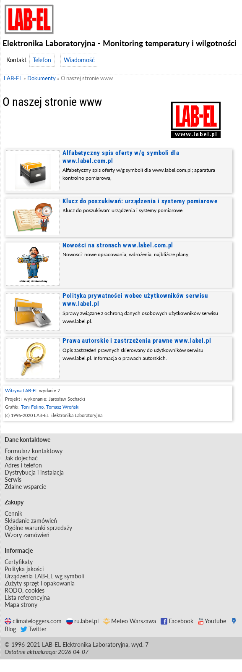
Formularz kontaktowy (33, 450)
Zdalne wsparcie (25, 486)
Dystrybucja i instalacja (34, 472)
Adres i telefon (23, 465)
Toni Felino (32, 407)
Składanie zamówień (31, 520)
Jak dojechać (21, 458)
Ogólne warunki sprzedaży (38, 527)
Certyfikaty (19, 561)
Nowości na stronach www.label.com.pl (117, 245)
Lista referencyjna (27, 597)
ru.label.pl (82, 621)
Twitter (34, 629)
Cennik (13, 513)
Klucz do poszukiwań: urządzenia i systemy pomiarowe (140, 201)
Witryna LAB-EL (21, 390)
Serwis (13, 479)
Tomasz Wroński (63, 407)
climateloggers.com (33, 621)
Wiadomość (79, 59)
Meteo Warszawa (129, 621)
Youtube (212, 621)
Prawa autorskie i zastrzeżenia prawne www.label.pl (136, 340)
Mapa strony (21, 604)
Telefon (42, 59)
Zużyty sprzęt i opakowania (40, 583)
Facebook (177, 621)
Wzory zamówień (27, 534)
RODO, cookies (24, 590)
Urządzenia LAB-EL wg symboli (44, 576)
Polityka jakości (24, 568)
